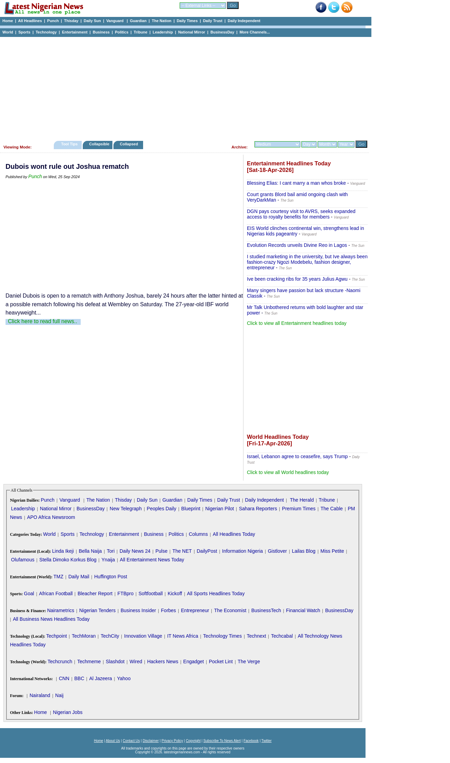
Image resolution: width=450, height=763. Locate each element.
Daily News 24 (135, 551)
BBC (79, 678)
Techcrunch (60, 661)
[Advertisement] (183, 87)
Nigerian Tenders (97, 610)
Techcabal (282, 636)
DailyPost (207, 551)
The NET (182, 551)
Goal (29, 593)
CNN (64, 678)
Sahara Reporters (258, 508)
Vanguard (115, 21)
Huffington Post (110, 576)
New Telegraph (126, 508)
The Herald (302, 500)
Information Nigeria (242, 551)
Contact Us (131, 741)
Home (7, 21)
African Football (55, 593)
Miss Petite (332, 551)
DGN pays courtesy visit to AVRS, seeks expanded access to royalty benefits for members (301, 214)
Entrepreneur (195, 610)
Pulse (162, 551)
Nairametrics (60, 610)
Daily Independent (244, 21)
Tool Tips (69, 144)
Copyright (193, 741)
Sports (24, 32)
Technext (256, 636)
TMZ (58, 576)
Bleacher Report (95, 593)
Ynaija (108, 559)
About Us (113, 741)
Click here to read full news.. (42, 321)
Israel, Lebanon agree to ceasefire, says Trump (297, 456)
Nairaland (40, 695)
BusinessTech (266, 610)
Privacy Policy (172, 741)
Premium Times (299, 508)
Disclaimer (151, 741)
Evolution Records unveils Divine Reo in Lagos (297, 245)
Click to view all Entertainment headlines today (297, 323)
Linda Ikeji (63, 551)
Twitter (266, 741)
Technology (46, 32)
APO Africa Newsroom (51, 517)
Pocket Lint (221, 661)
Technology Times (222, 636)
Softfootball (151, 593)
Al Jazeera (100, 678)
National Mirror (191, 32)
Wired (136, 661)
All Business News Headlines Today (51, 619)
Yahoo (123, 678)
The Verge (249, 661)
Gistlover (277, 551)
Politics (121, 32)
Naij (59, 695)
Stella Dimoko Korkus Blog (68, 559)
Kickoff (175, 593)
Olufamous (22, 559)
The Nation (161, 21)
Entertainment (75, 32)
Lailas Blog (304, 551)
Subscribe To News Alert (222, 741)
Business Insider (138, 610)
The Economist (230, 610)
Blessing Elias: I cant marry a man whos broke (296, 183)
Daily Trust (212, 21)
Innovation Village (143, 636)
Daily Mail (78, 576)
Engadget (193, 661)
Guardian (138, 21)
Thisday (71, 21)
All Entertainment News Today (152, 559)
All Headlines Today (234, 534)
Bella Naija (90, 551)
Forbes (168, 610)
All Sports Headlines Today (215, 593)
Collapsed (130, 144)
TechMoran (84, 636)
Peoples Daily (162, 508)
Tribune (141, 32)
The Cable (331, 508)
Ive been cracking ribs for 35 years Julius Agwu (297, 279)
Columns (198, 534)
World (7, 32)
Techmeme (89, 661)
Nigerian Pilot (219, 508)
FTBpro (126, 593)
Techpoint (56, 636)
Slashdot (115, 661)
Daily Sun (92, 21)
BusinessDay (222, 32)
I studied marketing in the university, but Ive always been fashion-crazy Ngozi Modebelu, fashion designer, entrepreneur (307, 262)
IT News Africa (182, 636)
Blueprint (190, 508)
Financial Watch (303, 610)
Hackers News (162, 661)
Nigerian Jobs (68, 712)
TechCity (110, 636)
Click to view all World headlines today (288, 472)
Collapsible (99, 144)
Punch (53, 21)
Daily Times (187, 21)
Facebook (251, 741)
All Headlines (30, 21)
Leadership (163, 32)
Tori (111, 551)
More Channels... (255, 32)
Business (101, 32)
